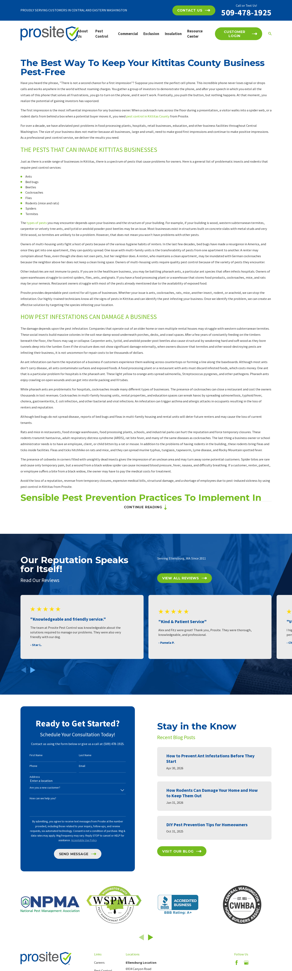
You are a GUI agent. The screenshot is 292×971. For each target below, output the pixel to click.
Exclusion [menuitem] (151, 33)
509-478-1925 (246, 12)
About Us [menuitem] (82, 34)
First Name (29, 755)
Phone (27, 766)
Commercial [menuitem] (128, 33)
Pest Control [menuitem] (101, 34)
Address (28, 777)
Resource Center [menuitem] (195, 34)
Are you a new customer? (38, 787)
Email (75, 766)
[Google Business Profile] (246, 962)
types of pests (37, 223)
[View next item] (33, 670)
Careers (99, 962)
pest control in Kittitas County (148, 116)
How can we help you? (36, 798)
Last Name (78, 755)
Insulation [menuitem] (173, 33)
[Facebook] (236, 962)
